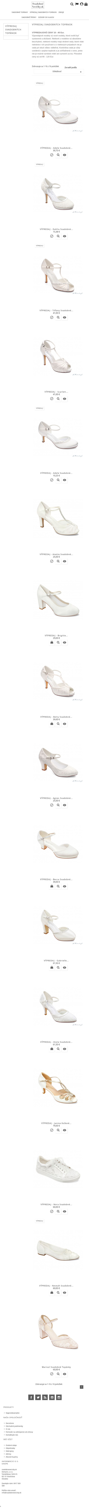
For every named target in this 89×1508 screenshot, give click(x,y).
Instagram (59, 1397)
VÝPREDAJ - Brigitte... (56, 635)
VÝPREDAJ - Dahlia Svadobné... (56, 229)
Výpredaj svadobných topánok (43, 12)
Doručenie (10, 1423)
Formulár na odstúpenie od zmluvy (19, 1432)
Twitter (38, 1397)
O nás (8, 1429)
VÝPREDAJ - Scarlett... (56, 392)
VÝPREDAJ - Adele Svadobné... (56, 148)
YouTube (52, 1397)
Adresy (8, 1454)
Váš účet (8, 1439)
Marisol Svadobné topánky (56, 1367)
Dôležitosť (68, 72)
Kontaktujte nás (12, 1435)
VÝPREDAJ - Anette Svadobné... (56, 554)
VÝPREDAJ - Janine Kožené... (56, 1123)
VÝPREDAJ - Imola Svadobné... (56, 1042)
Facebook (31, 1397)
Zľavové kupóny (12, 1457)
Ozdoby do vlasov (46, 17)
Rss (45, 1397)
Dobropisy (10, 1451)
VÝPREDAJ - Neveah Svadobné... (56, 1285)
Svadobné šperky (29, 17)
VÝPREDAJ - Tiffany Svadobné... (56, 310)
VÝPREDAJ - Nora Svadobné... (56, 1204)
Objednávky (10, 1448)
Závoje (61, 12)
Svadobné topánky (20, 12)
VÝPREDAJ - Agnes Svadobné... (56, 798)
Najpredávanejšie (12, 1413)
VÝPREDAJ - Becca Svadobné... (56, 879)
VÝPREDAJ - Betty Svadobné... (56, 717)
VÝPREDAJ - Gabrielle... (56, 960)
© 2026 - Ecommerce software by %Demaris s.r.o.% (44, 1500)
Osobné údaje (11, 1445)
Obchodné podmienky (14, 1426)
